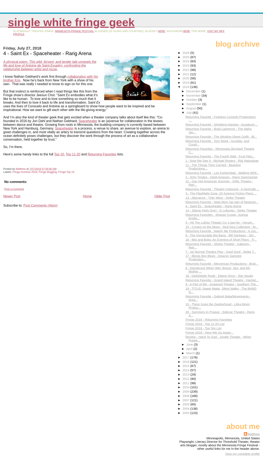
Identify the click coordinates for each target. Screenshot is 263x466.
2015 (186, 366)
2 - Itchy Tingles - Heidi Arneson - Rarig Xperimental (221, 177)
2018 (186, 87)
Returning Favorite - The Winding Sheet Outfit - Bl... (221, 136)
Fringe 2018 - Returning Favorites (209, 319)
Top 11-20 (73, 154)
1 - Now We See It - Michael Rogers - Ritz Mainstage (222, 160)
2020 (186, 78)
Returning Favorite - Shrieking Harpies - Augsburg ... (222, 124)
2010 (186, 387)
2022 (186, 70)
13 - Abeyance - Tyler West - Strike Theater (215, 197)
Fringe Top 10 (66, 171)
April (189, 348)
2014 (186, 370)
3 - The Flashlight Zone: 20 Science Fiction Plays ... (221, 193)
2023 (186, 65)
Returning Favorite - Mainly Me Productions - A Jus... (222, 231)
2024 (186, 61)
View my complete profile (242, 454)
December (193, 91)
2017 (186, 357)
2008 (186, 396)
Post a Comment (14, 189)
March (191, 353)
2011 (186, 383)
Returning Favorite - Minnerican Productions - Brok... (222, 263)
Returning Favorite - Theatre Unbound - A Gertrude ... (222, 189)
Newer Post (11, 196)
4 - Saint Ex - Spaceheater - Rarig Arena (213, 206)
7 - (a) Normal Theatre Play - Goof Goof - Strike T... (221, 251)
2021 (186, 74)
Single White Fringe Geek (71, 22)
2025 (186, 57)
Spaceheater (88, 121)
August (191, 108)
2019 (186, 82)
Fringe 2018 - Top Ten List (203, 328)
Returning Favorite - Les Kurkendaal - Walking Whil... (222, 173)
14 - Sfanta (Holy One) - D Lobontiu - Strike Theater (221, 210)
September (194, 104)
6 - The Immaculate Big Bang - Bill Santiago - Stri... (221, 235)
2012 (186, 378)
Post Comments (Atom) (40, 205)
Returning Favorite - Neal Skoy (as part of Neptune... (222, 202)
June (190, 344)
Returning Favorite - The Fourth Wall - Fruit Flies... (220, 156)
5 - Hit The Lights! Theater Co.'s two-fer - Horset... (220, 222)
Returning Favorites (102, 154)
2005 (186, 404)
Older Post (162, 196)
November (193, 95)
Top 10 (59, 154)
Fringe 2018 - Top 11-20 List (205, 324)
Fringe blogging (48, 171)
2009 (186, 391)
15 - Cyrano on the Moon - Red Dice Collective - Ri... (222, 227)
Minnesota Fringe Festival (74, 31)
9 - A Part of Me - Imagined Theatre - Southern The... (222, 284)
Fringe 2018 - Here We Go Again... (210, 332)
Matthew (254, 434)
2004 (186, 408)
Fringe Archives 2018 (25, 171)
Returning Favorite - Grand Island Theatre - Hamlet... (222, 280)
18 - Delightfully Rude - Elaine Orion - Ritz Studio (219, 276)
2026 (186, 52)
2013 (186, 374)
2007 (186, 400)
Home (87, 196)
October (192, 99)
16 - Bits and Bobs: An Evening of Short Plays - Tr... (221, 239)
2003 (186, 413)
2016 (186, 361)
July (189, 112)
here (161, 31)
